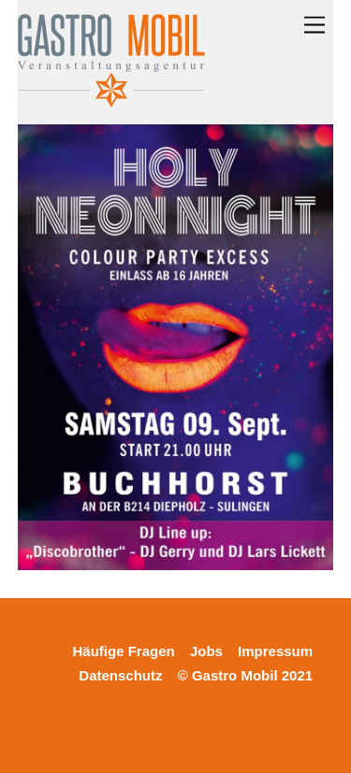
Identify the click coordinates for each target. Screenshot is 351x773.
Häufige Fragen (124, 651)
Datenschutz (120, 675)
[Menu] (314, 25)
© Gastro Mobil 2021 (245, 675)
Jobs (206, 651)
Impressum (275, 651)
